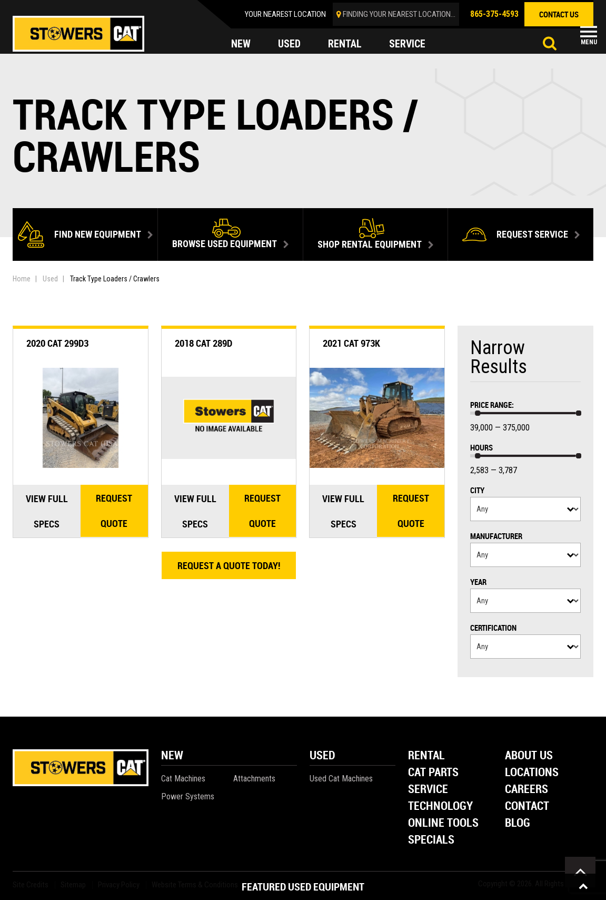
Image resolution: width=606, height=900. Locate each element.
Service (428, 789)
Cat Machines (183, 779)
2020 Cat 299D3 (57, 343)
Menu (589, 42)
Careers (526, 789)
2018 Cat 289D (203, 343)
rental (345, 44)
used (289, 44)
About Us (529, 755)
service (407, 44)
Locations (532, 772)
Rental (426, 755)
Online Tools (443, 823)
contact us (559, 14)
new (241, 44)
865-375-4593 (494, 14)
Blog (517, 823)
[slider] (477, 413)
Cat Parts (433, 772)
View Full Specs (47, 511)
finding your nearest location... (399, 14)
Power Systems (187, 796)
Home (22, 279)
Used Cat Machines (341, 779)
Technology (440, 806)
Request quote (114, 511)
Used (50, 279)
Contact (527, 806)
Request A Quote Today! (228, 565)
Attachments (254, 779)
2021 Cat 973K (351, 343)
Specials (431, 840)
